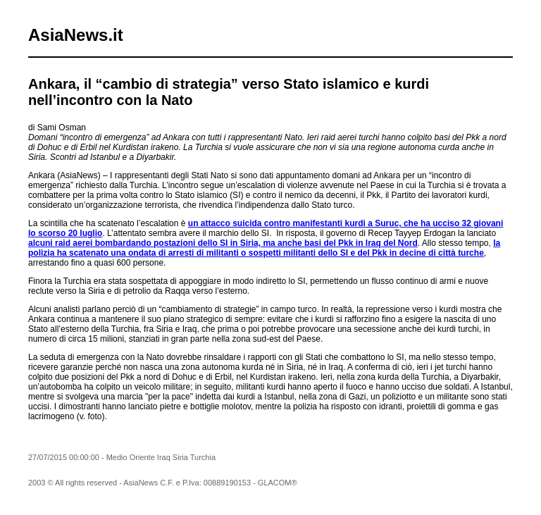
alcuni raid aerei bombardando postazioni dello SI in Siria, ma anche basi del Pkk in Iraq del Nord (223, 243)
